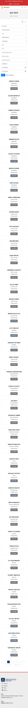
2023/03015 (14, 335)
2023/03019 (14, 262)
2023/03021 (14, 233)
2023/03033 (14, 190)
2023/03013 (14, 364)
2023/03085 (14, 103)
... (12, 664)
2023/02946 (14, 437)
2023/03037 (14, 175)
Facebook (5, 683)
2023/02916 (14, 538)
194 (15, 664)
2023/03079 (14, 117)
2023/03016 (14, 306)
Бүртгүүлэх (16, 4)
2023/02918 (14, 524)
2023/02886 (14, 611)
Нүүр (11, 16)
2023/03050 (14, 161)
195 (18, 664)
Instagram (5, 686)
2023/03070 (14, 132)
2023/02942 (14, 466)
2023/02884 (14, 640)
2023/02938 (14, 393)
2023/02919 (14, 509)
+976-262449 (9, 1)
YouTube (4, 690)
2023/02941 (14, 480)
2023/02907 (14, 568)
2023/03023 (14, 204)
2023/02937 (14, 408)
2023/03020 (14, 248)
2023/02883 (14, 655)
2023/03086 (14, 88)
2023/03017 (14, 292)
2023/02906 (14, 582)
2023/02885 (14, 626)
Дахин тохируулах (9, 75)
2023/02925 (14, 495)
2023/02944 (14, 451)
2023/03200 (14, 321)
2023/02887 (14, 597)
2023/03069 (14, 146)
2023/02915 (14, 553)
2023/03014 (14, 350)
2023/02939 (14, 379)
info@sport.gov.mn (19, 1)
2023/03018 (14, 277)
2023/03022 (14, 219)
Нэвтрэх (10, 4)
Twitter (4, 688)
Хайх (3, 75)
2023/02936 (14, 422)
